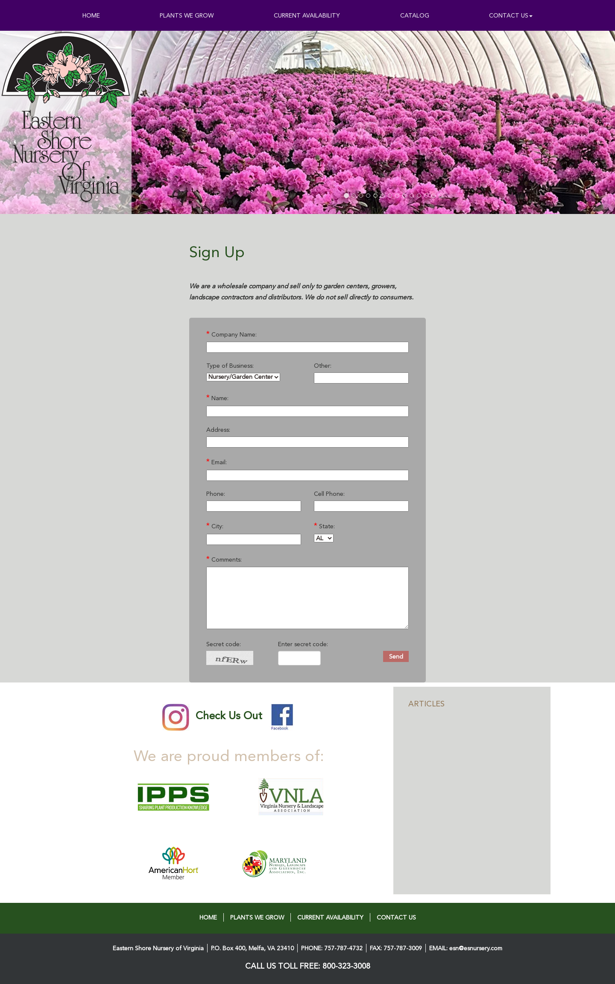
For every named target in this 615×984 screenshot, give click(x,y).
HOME (91, 15)
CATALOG (414, 15)
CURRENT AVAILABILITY (307, 15)
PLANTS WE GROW (187, 15)
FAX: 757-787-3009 (396, 948)
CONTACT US (396, 917)
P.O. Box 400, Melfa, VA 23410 (252, 948)
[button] (194, 122)
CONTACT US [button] (511, 15)
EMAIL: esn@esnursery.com (465, 948)
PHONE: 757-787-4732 (332, 948)
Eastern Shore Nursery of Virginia (158, 948)
